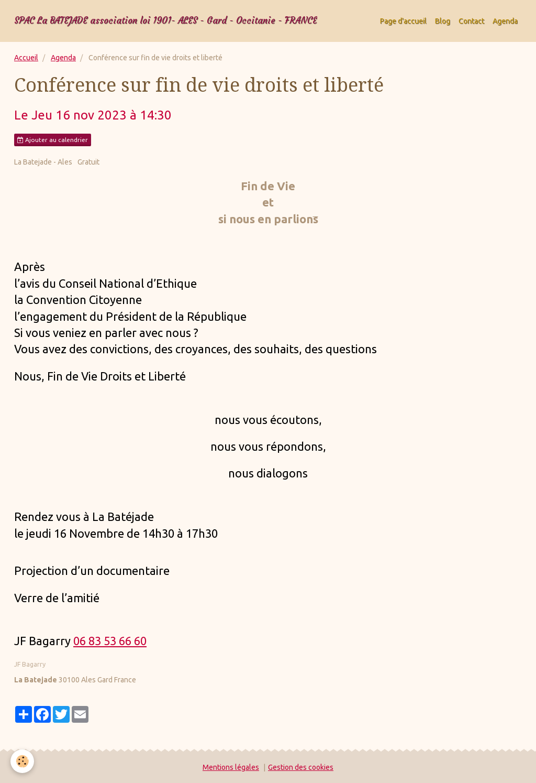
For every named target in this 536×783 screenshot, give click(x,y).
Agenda (505, 21)
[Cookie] (22, 761)
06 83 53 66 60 (110, 640)
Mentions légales (231, 767)
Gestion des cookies (300, 767)
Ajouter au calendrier (52, 140)
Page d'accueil (403, 21)
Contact (471, 21)
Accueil (26, 57)
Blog (442, 21)
